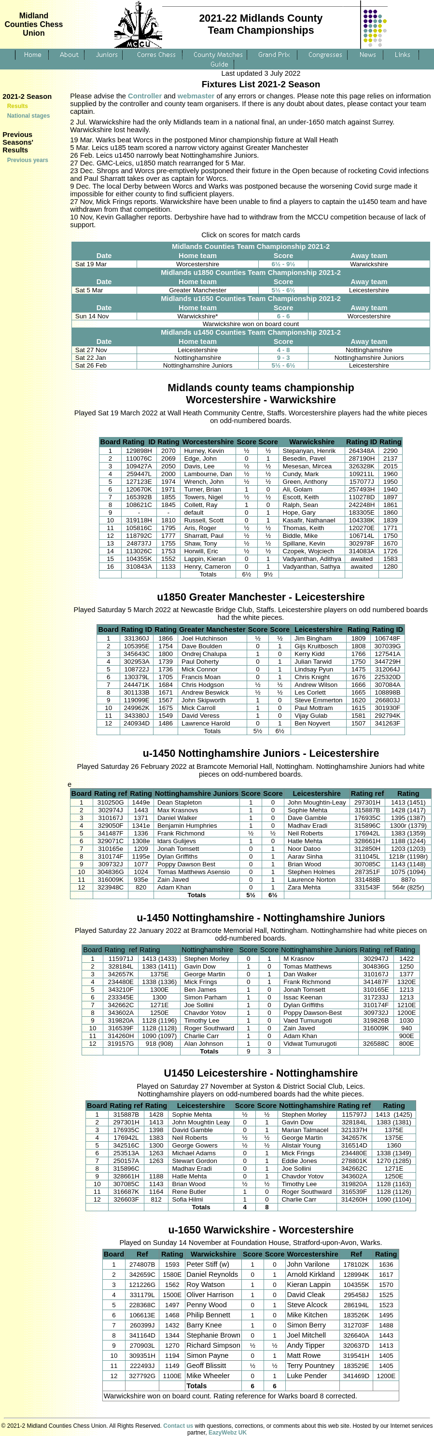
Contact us (178, 1425)
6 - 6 (283, 316)
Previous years (27, 160)
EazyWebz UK (228, 1432)
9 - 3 (283, 357)
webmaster (196, 96)
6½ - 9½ (283, 264)
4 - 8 (283, 350)
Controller (145, 96)
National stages (28, 115)
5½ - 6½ (283, 290)
